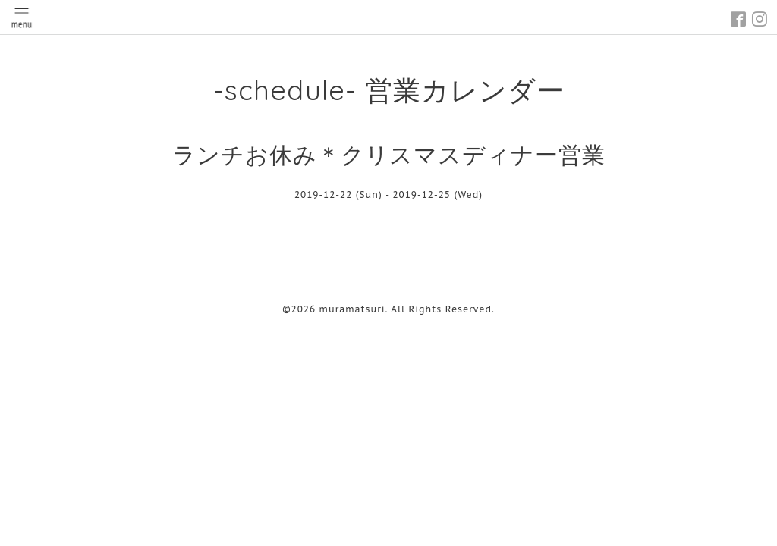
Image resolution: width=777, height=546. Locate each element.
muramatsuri (352, 309)
